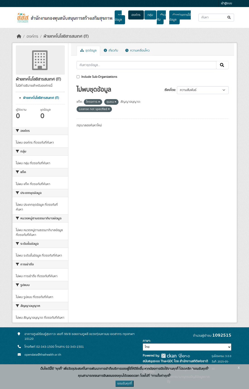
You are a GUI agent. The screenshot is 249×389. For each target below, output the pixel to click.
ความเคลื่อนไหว (137, 50)
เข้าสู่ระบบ (226, 3)
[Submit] (229, 18)
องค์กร (135, 15)
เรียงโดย (169, 90)
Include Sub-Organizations (97, 77)
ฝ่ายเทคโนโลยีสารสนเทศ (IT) (66, 36)
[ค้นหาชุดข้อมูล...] (216, 18)
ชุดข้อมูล (118, 17)
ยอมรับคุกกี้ (124, 383)
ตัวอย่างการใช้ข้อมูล (180, 17)
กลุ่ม (150, 15)
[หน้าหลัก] (19, 36)
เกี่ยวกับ (161, 17)
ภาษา (146, 341)
